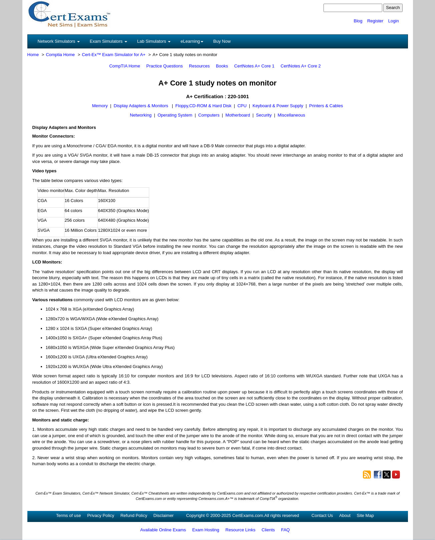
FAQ (285, 529)
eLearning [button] (192, 41)
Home (33, 54)
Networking (141, 115)
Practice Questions (164, 65)
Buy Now (222, 41)
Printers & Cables (326, 105)
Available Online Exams (163, 529)
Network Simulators (59, 41)
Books (222, 65)
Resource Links (240, 529)
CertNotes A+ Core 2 (301, 65)
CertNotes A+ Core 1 (254, 65)
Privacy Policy (100, 515)
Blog (358, 20)
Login (393, 20)
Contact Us (322, 515)
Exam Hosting (205, 529)
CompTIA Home (124, 65)
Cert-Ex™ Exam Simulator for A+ (113, 54)
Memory (100, 105)
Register (375, 20)
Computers (209, 115)
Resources (199, 65)
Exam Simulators (108, 41)
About (345, 515)
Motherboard (237, 115)
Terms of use (68, 515)
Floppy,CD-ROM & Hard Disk (203, 105)
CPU (241, 105)
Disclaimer (164, 515)
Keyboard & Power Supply (277, 105)
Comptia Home (60, 54)
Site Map (365, 515)
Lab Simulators (154, 41)
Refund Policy (134, 515)
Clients (268, 529)
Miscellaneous (291, 115)
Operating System (175, 115)
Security (264, 115)
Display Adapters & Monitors (142, 105)
